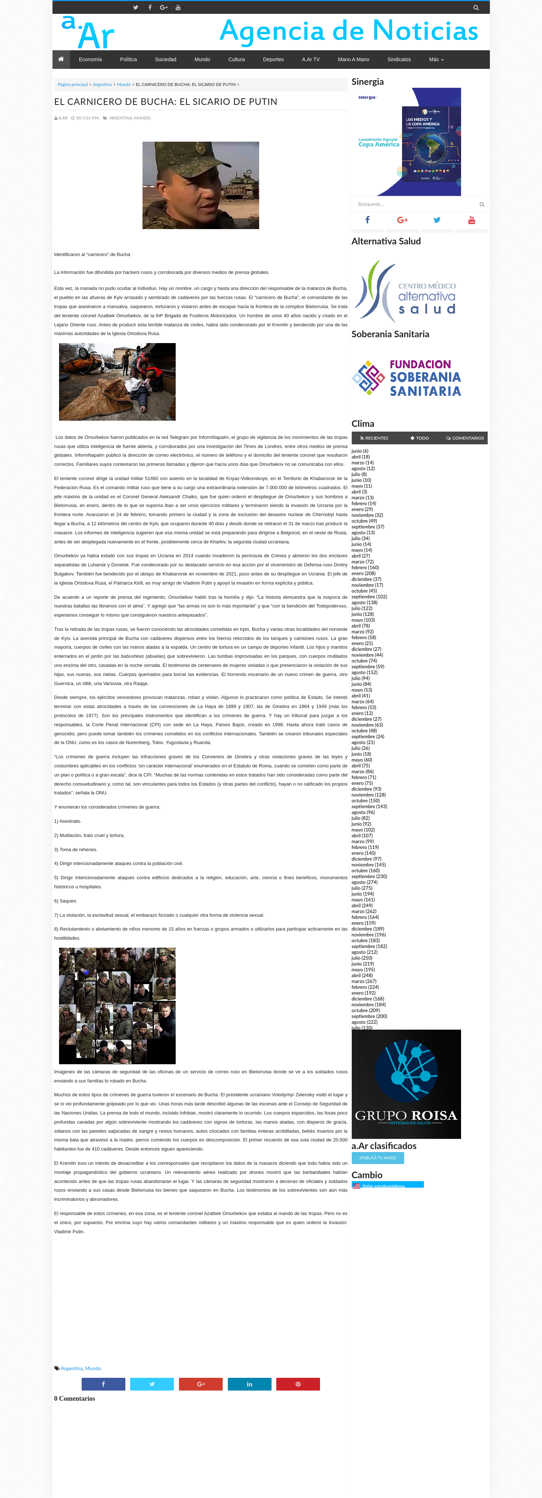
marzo (358, 462)
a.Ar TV (311, 59)
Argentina (102, 84)
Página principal (73, 84)
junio (357, 451)
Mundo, (142, 117)
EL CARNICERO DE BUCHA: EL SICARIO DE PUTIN (166, 101)
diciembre (362, 579)
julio (356, 474)
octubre (360, 521)
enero (358, 509)
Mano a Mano (353, 59)
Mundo (124, 84)
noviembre (363, 515)
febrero (359, 503)
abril (356, 457)
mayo (357, 486)
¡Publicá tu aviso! (377, 1157)
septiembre (363, 527)
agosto (359, 468)
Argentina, (121, 117)
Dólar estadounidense (384, 1186)
